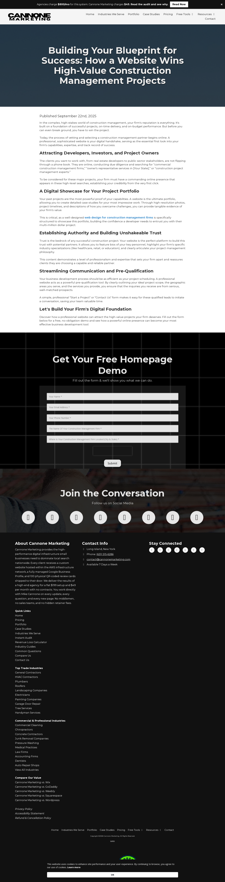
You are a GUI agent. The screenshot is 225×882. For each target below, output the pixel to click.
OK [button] (173, 872)
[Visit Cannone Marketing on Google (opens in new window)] (185, 550)
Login (112, 841)
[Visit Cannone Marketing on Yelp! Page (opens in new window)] (193, 550)
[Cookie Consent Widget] (112, 872)
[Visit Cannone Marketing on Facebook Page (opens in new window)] (151, 550)
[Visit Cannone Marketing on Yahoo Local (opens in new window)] (202, 550)
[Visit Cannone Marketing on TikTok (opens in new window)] (160, 550)
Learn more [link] (83, 874)
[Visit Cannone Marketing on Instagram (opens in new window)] (177, 550)
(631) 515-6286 (104, 554)
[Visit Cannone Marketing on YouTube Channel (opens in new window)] (168, 550)
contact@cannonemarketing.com (108, 559)
